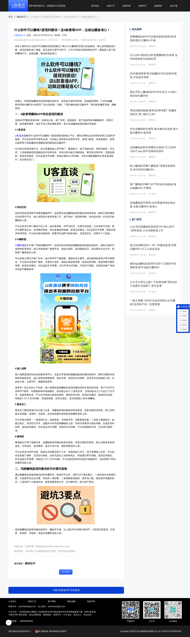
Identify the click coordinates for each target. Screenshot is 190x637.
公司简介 (12, 601)
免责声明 (91, 601)
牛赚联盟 (19, 245)
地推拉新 (127, 6)
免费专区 (142, 6)
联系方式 (32, 601)
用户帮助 (52, 601)
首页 (10, 17)
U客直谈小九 (20, 35)
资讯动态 (95, 6)
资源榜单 (158, 6)
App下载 (173, 6)
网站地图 (71, 601)
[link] (10, 17)
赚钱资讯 (21, 17)
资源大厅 (111, 6)
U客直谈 (19, 135)
